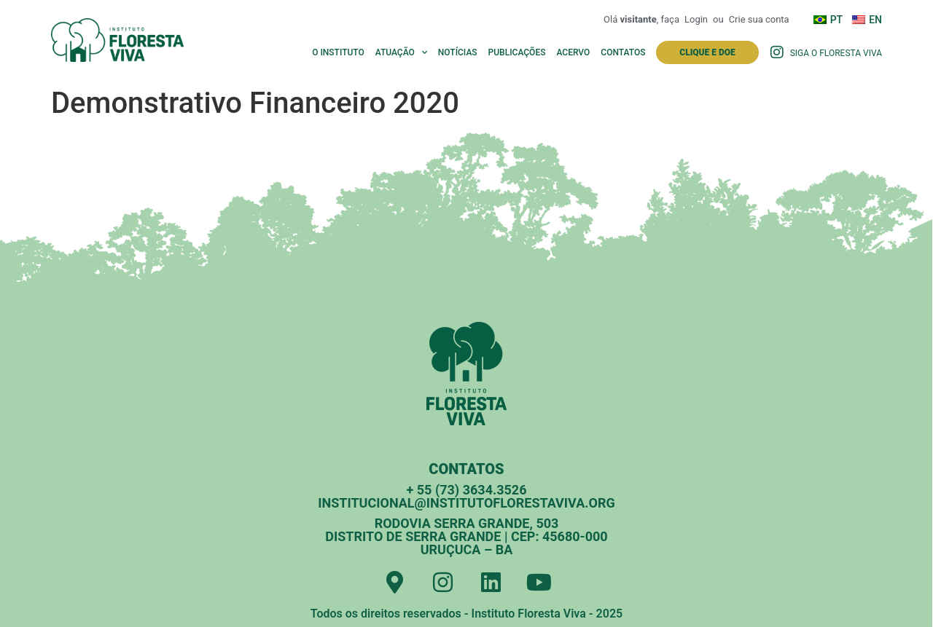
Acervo (573, 52)
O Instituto (338, 52)
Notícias (457, 52)
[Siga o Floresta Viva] (777, 52)
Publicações (517, 52)
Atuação (401, 52)
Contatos (623, 52)
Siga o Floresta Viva (836, 53)
